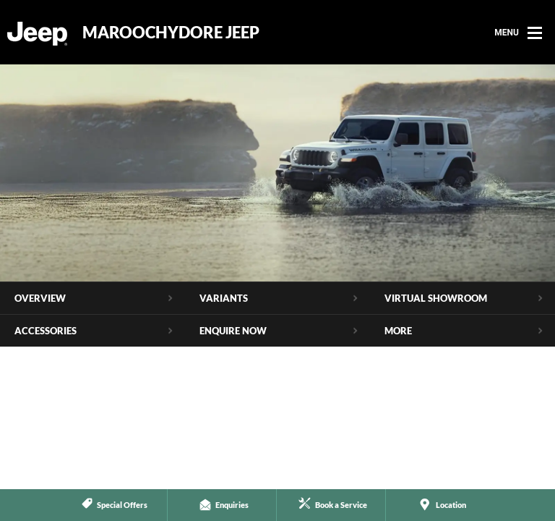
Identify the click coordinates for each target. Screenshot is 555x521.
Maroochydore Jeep (170, 33)
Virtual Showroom (435, 298)
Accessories (45, 330)
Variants (223, 298)
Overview (40, 298)
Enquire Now (233, 330)
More (398, 330)
